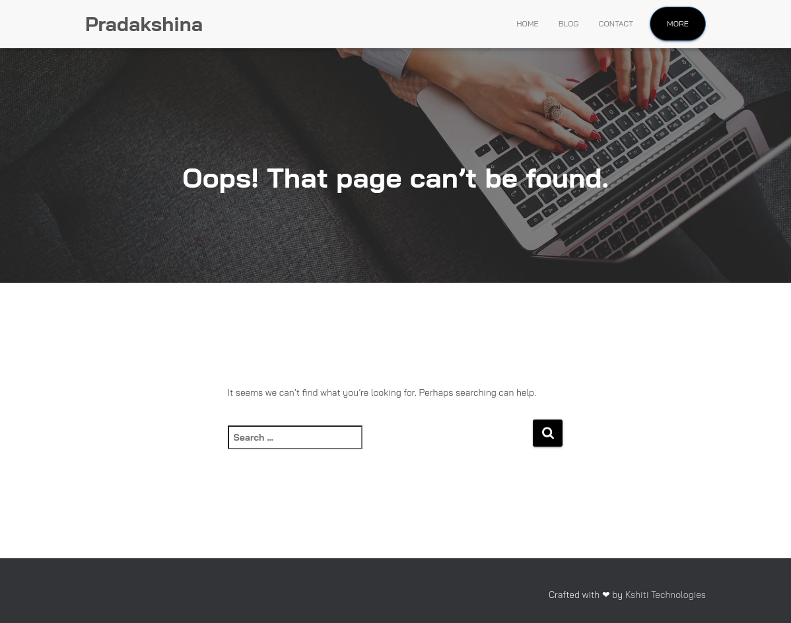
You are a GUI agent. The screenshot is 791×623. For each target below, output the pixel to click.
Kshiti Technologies (665, 595)
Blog (569, 23)
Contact (616, 23)
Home (527, 23)
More (678, 23)
